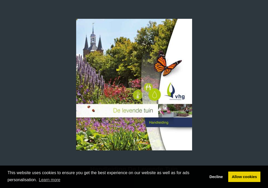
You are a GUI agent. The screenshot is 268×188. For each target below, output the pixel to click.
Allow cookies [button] (244, 177)
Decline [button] (216, 177)
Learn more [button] (49, 180)
